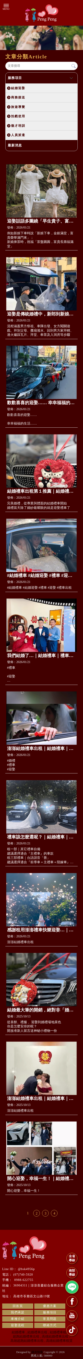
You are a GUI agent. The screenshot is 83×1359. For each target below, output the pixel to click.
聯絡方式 (50, 1325)
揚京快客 (37, 1352)
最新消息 (15, 145)
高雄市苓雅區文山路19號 (31, 1296)
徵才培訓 (18, 125)
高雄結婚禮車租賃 (59, 1340)
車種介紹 (18, 1319)
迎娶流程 (18, 1325)
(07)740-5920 (23, 1274)
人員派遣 (18, 134)
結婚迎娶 (18, 88)
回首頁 (18, 1306)
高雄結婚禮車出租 (55, 1336)
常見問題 (50, 1319)
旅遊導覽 (18, 106)
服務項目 (15, 78)
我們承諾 (18, 1312)
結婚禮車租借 (60, 1332)
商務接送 (18, 97)
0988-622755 (23, 1280)
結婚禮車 (18, 1332)
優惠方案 (50, 1306)
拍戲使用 (18, 116)
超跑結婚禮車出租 (26, 1336)
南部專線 (72, 1272)
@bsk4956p (26, 1269)
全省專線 (72, 1258)
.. (66, 1352)
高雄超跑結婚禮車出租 (27, 1340)
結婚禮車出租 (37, 1332)
